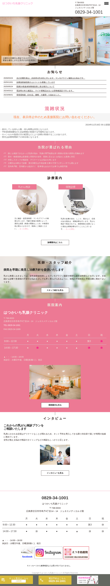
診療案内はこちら (55, 242)
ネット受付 (18, 578)
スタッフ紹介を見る (55, 290)
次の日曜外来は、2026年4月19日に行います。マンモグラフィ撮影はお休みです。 (50, 78)
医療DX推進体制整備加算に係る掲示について (35, 86)
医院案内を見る (55, 405)
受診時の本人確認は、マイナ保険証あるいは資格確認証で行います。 (45, 91)
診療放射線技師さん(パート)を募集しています (35, 82)
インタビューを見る (55, 473)
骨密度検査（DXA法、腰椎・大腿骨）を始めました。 (38, 95)
